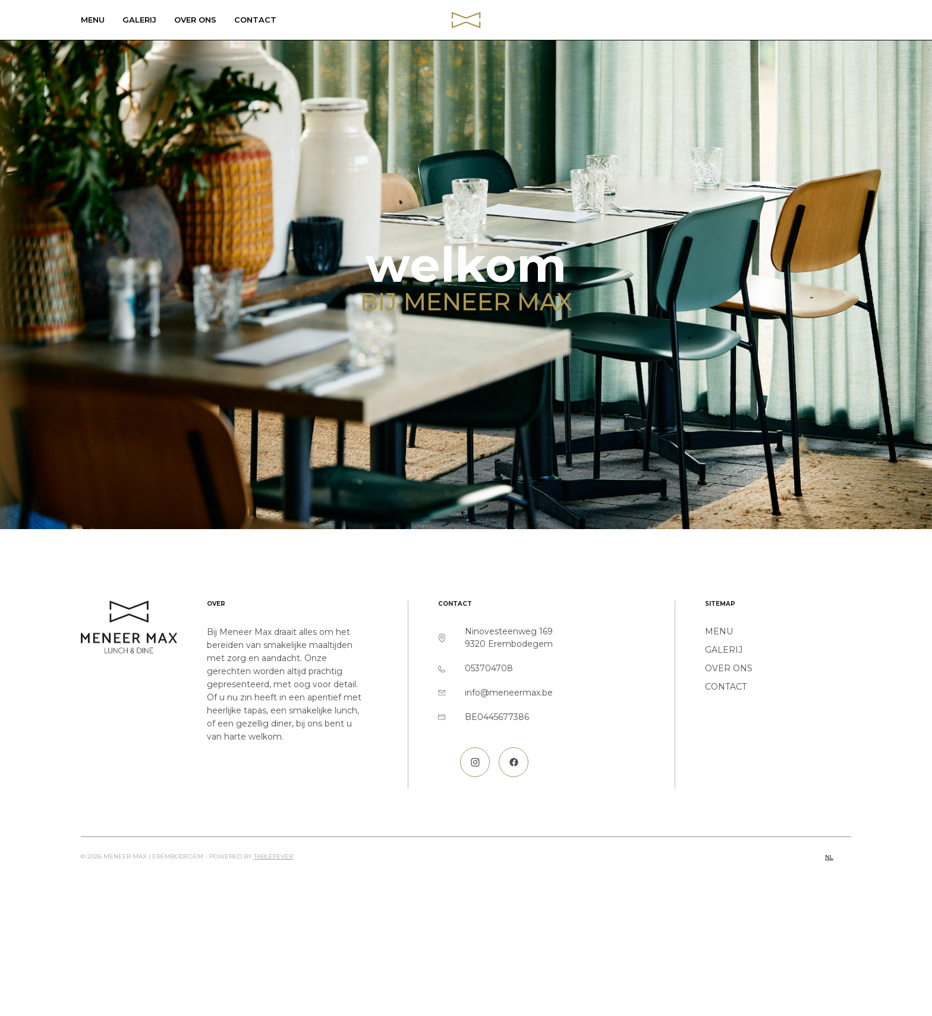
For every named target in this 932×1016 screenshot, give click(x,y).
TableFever (273, 856)
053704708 (489, 668)
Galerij (139, 19)
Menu (93, 19)
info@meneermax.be (509, 692)
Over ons (195, 19)
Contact (255, 19)
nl (829, 857)
